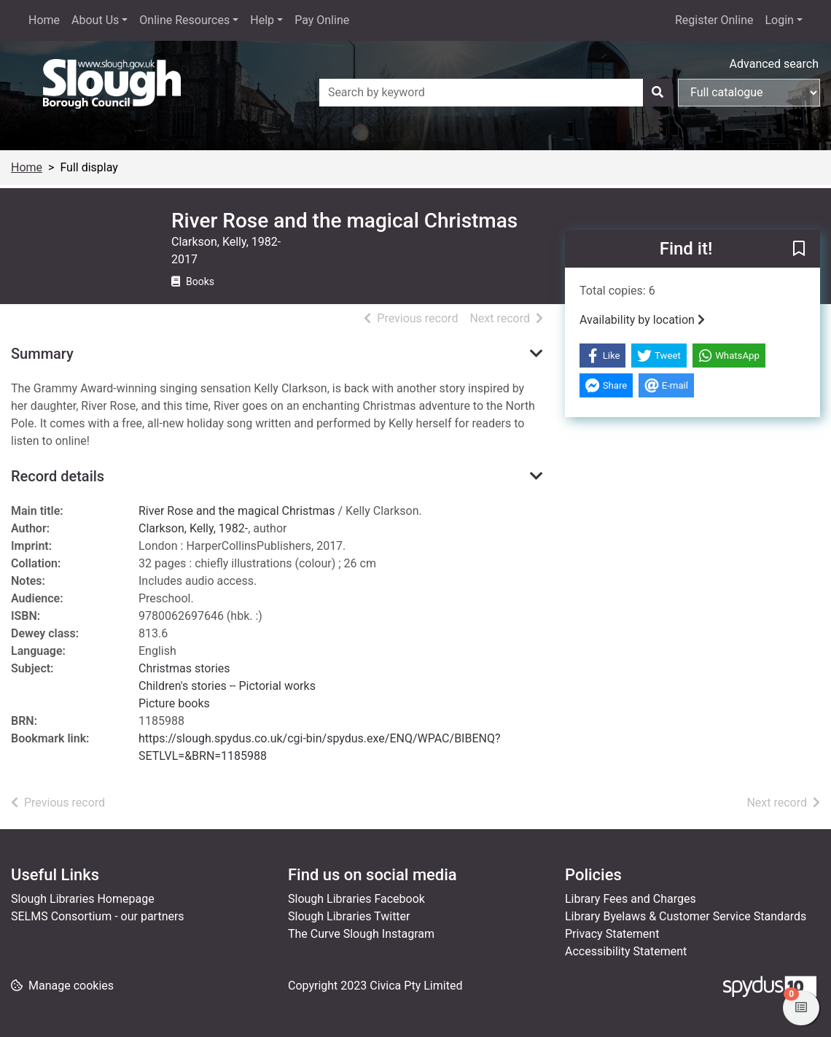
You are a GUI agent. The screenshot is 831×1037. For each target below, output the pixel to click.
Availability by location (642, 320)
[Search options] (749, 92)
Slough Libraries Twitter (349, 916)
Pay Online (321, 20)
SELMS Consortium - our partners (97, 916)
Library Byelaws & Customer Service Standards (685, 916)
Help (262, 20)
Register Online (714, 20)
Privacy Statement (612, 934)
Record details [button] (57, 476)
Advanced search (774, 64)
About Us (95, 20)
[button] (798, 249)
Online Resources (184, 20)
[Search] (657, 92)
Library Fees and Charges (630, 899)
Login (779, 20)
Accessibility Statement (626, 951)
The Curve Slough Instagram (361, 934)
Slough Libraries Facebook (356, 899)
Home (44, 20)
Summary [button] (42, 353)
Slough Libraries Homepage (83, 899)
